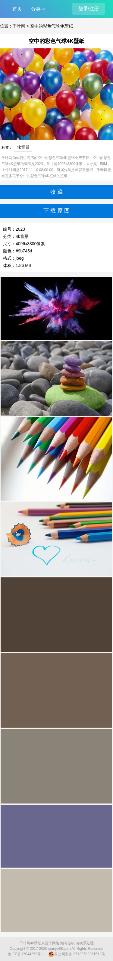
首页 (17, 8)
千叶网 (19, 26)
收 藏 (56, 192)
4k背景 (23, 147)
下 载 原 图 (56, 211)
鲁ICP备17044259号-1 (26, 954)
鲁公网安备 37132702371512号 (76, 954)
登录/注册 (88, 8)
